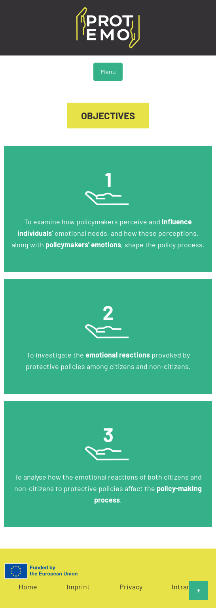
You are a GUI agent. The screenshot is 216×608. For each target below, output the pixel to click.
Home (28, 586)
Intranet (184, 586)
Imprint (78, 586)
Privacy (130, 586)
